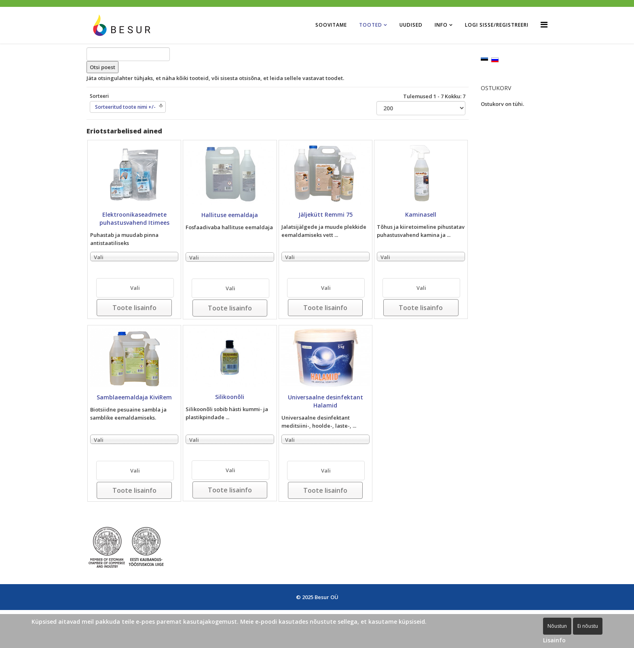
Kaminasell (420, 214)
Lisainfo (554, 640)
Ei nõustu (587, 626)
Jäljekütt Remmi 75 (325, 214)
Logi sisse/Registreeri (496, 24)
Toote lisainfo (134, 307)
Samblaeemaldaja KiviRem (134, 397)
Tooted (370, 24)
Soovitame (331, 24)
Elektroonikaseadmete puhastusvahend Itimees (134, 218)
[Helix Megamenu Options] (544, 24)
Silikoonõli (229, 397)
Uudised (411, 24)
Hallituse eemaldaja (229, 215)
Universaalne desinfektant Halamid (325, 401)
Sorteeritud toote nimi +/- (125, 106)
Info (441, 24)
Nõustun (557, 626)
